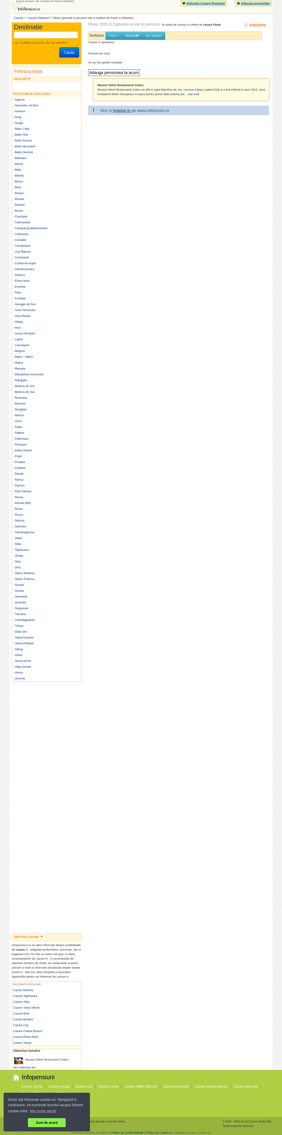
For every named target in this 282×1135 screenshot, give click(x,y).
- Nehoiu (18, 415)
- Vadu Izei (20, 631)
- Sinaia (18, 555)
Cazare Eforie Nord (25, 1037)
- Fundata (19, 298)
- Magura (19, 351)
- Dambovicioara (23, 269)
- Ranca (18, 479)
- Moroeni (19, 403)
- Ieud (16, 327)
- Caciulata (20, 216)
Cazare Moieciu (23, 990)
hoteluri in (122, 110)
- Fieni (17, 292)
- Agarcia (19, 99)
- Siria (17, 561)
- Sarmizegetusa (23, 532)
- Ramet (18, 473)
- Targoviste (20, 608)
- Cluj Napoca (22, 251)
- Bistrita (18, 175)
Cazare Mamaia (245, 1086)
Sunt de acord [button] (47, 1122)
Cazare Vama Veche (26, 1007)
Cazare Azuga (58, 1086)
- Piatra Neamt (22, 450)
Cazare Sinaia (22, 1042)
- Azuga (18, 123)
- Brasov (18, 193)
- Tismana (19, 614)
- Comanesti (21, 257)
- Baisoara (19, 158)
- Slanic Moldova (24, 573)
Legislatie (179, 1132)
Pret (113, 35)
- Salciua (19, 520)
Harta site (205, 1132)
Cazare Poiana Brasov (27, 1031)
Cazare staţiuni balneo (211, 1086)
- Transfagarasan (24, 620)
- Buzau (18, 210)
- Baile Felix (20, 134)
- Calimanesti (21, 222)
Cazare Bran (21, 1013)
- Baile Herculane (24, 146)
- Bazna (18, 164)
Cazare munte (32, 1086)
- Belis (17, 169)
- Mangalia (20, 380)
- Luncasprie (21, 345)
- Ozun (17, 421)
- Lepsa (18, 339)
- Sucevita (19, 602)
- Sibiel (17, 538)
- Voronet (19, 678)
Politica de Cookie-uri (158, 1132)
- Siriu (17, 567)
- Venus (18, 672)
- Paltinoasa (21, 438)
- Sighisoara (21, 549)
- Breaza (18, 199)
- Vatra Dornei (22, 666)
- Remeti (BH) (22, 503)
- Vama (17, 655)
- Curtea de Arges (24, 263)
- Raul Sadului (22, 491)
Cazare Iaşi (83, 1086)
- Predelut (19, 468)
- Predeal (19, 462)
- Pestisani (20, 444)
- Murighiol (20, 409)
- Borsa (17, 181)
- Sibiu (17, 544)
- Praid (17, 456)
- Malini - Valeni (23, 356)
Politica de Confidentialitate (127, 1132)
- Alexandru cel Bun (25, 105)
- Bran (17, 187)
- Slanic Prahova (23, 579)
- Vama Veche (22, 661)
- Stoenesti (20, 596)
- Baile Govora (22, 140)
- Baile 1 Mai (21, 128)
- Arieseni (19, 111)
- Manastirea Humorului (28, 374)
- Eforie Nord (21, 280)
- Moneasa (20, 397)
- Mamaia (19, 368)
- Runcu (18, 514)
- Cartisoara (20, 234)
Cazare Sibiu (21, 1001)
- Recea (18, 497)
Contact (191, 1132)
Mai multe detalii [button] (43, 1111)
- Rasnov (19, 485)
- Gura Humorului (24, 310)
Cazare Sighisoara (25, 996)
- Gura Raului (21, 316)
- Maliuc (18, 362)
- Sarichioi (19, 526)
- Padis (17, 427)
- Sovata (18, 585)
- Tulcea (18, 625)
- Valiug (18, 649)
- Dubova (19, 275)
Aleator (132, 35)
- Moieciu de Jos (23, 386)
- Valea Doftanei (23, 643)
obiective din (27, 1067)
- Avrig (17, 117)
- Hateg (18, 321)
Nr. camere (153, 35)
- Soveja (18, 590)
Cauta (69, 52)
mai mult (193, 94)
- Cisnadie (19, 240)
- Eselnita (19, 286)
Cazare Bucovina (175, 1086)
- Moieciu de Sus (24, 392)
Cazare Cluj (20, 1025)
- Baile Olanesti (23, 152)
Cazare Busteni (23, 1019)
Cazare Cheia (108, 1086)
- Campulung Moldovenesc (30, 228)
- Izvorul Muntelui (24, 333)
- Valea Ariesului (23, 637)
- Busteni (19, 204)
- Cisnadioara (21, 245)
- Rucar (18, 508)
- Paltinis (18, 432)
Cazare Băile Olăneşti (141, 1086)
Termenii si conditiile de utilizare (90, 1132)
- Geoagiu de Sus (24, 304)
